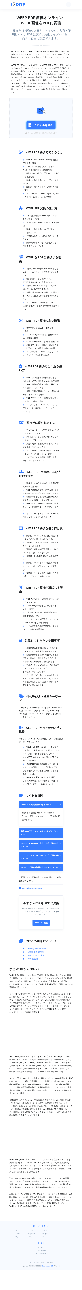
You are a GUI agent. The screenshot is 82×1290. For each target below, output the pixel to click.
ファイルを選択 (45, 196)
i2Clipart (45, 1253)
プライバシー (34, 1282)
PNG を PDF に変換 (37, 975)
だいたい (41, 1268)
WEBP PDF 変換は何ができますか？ (45, 840)
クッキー (50, 1282)
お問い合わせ (41, 1271)
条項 (42, 1282)
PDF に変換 (34, 978)
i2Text (18, 1253)
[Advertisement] (46, 80)
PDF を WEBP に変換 (38, 968)
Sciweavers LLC (47, 1286)
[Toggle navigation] (68, 4)
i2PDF (18, 1250)
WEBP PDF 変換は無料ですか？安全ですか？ (45, 890)
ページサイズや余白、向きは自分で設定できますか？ (45, 872)
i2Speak (18, 1257)
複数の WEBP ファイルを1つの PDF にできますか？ (45, 863)
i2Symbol (31, 1253)
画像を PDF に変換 (37, 972)
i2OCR (45, 1250)
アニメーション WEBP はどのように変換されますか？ (45, 881)
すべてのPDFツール (41, 1274)
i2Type (31, 1257)
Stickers (45, 1257)
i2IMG (32, 1250)
